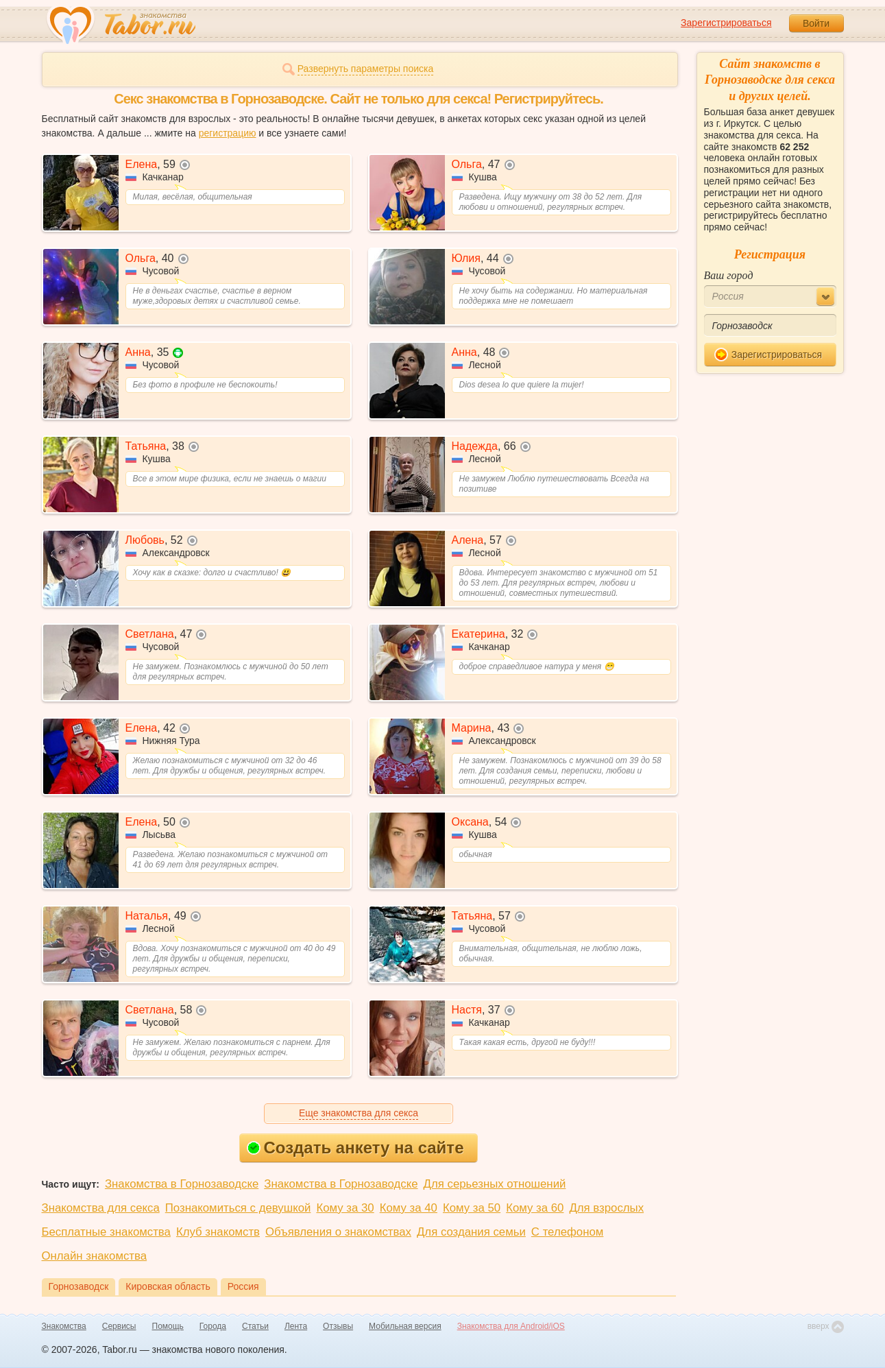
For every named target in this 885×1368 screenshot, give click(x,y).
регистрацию (227, 133)
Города (212, 1326)
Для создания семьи (471, 1231)
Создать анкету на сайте (355, 1147)
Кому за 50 (471, 1207)
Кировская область (167, 1286)
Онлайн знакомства (94, 1255)
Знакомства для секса (101, 1207)
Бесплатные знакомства (106, 1231)
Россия (243, 1286)
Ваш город (728, 275)
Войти (816, 23)
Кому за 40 (408, 1207)
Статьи (255, 1326)
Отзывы (338, 1326)
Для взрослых (606, 1207)
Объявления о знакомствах (338, 1231)
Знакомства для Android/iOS (511, 1326)
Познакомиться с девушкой (238, 1207)
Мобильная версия (405, 1326)
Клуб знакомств (218, 1231)
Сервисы (119, 1326)
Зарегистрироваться (726, 22)
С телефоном (567, 1231)
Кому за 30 (345, 1207)
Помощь (168, 1326)
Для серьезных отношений (495, 1183)
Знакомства (64, 1326)
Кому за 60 (534, 1207)
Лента (295, 1326)
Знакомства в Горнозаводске (181, 1183)
